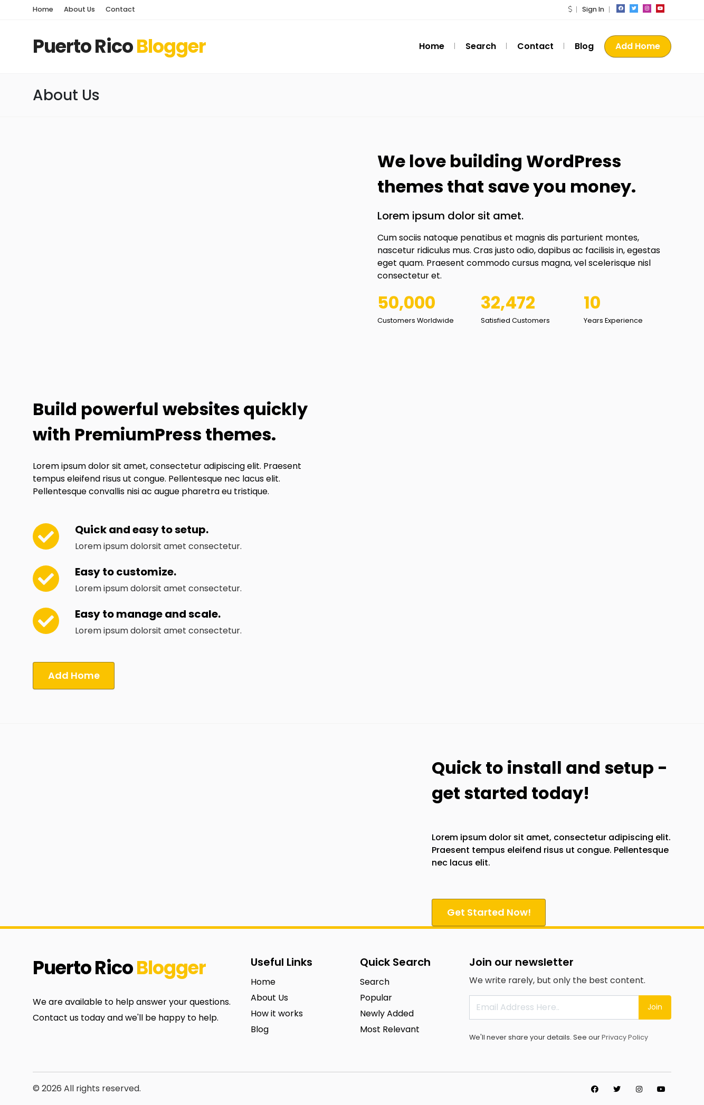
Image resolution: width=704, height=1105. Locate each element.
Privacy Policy (625, 1035)
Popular (376, 996)
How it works (277, 1012)
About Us (79, 9)
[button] (570, 9)
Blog (584, 46)
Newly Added (387, 1012)
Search (480, 46)
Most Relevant (390, 1028)
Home (43, 9)
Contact (120, 9)
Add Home (637, 46)
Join (655, 1006)
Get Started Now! (490, 910)
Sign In (593, 9)
